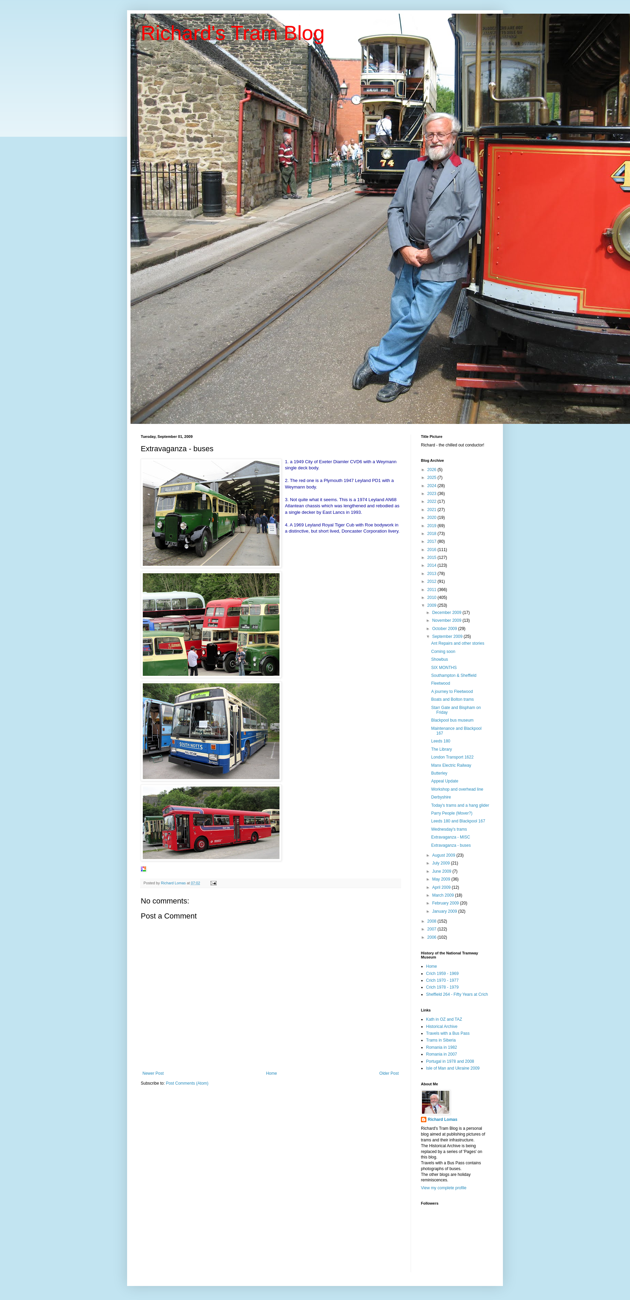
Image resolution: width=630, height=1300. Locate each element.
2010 (432, 597)
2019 (432, 525)
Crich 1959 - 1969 (442, 973)
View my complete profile (443, 1187)
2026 (432, 469)
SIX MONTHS (444, 667)
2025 (432, 477)
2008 (432, 921)
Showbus (439, 659)
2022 (432, 501)
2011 (432, 589)
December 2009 (447, 612)
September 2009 (448, 636)
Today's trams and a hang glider (460, 805)
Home (271, 1073)
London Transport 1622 (452, 757)
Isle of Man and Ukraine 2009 (453, 1068)
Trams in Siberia (441, 1040)
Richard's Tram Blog (233, 33)
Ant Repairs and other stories (457, 643)
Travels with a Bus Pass (448, 1033)
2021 (432, 509)
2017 (432, 541)
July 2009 (441, 863)
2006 (432, 937)
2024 (432, 485)
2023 (432, 493)
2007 (432, 929)
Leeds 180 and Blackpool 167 (458, 821)
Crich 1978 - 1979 (442, 987)
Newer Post (153, 1073)
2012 (432, 581)
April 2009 (442, 887)
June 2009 (442, 871)
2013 (432, 573)
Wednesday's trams (449, 829)
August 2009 (444, 855)
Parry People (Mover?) (451, 813)
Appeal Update (444, 781)
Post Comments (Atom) (187, 1083)
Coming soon (443, 651)
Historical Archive (441, 1026)
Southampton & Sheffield (454, 675)
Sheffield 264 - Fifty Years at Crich (457, 994)
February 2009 (446, 903)
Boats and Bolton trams (452, 699)
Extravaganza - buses (451, 845)
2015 (432, 557)
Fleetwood (440, 683)
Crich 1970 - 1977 (442, 980)
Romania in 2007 (441, 1054)
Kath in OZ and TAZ (444, 1019)
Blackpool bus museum (452, 720)
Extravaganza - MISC (450, 837)
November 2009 (447, 620)
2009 (432, 605)
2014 (432, 565)
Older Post (389, 1073)
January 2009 (445, 911)
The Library (441, 749)
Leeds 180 (440, 741)
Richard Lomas (442, 1119)
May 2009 (441, 879)
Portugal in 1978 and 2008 (450, 1061)
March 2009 (443, 895)
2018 (432, 533)
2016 (432, 549)
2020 (432, 517)
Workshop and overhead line (457, 789)
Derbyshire (441, 797)
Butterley (439, 773)
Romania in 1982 (441, 1047)
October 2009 (445, 628)
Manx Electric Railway (451, 765)
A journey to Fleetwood (452, 691)
